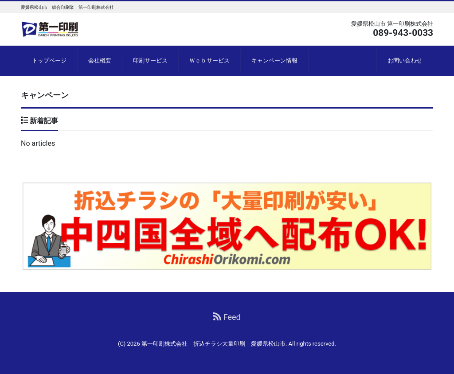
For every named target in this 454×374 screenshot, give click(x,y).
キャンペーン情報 (274, 60)
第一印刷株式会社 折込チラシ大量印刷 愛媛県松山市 (213, 343)
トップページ (49, 60)
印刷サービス (150, 60)
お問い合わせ (404, 60)
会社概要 (99, 60)
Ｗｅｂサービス (209, 60)
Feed (226, 317)
